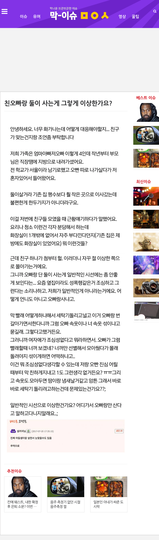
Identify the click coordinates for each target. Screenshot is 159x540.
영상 (122, 17)
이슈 (23, 17)
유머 (37, 17)
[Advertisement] (79, 59)
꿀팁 (135, 17)
